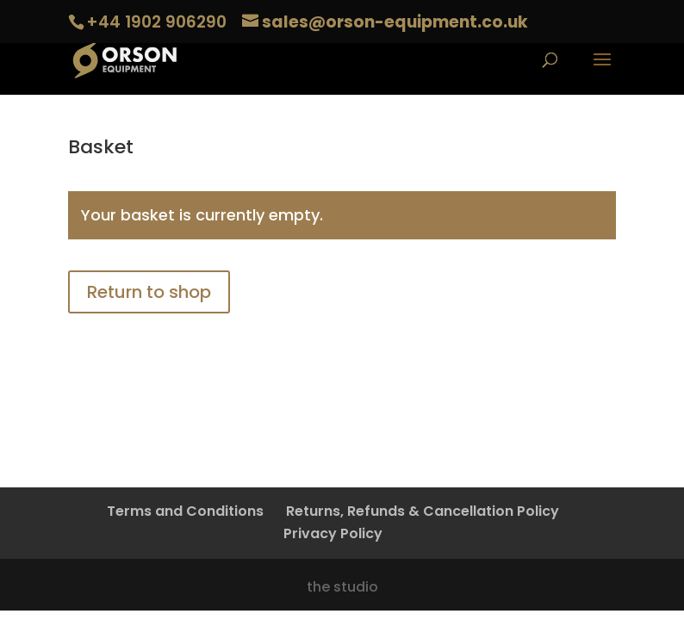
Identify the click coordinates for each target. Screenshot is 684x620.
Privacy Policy (332, 533)
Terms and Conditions (185, 511)
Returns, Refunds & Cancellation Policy (422, 511)
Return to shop (149, 292)
